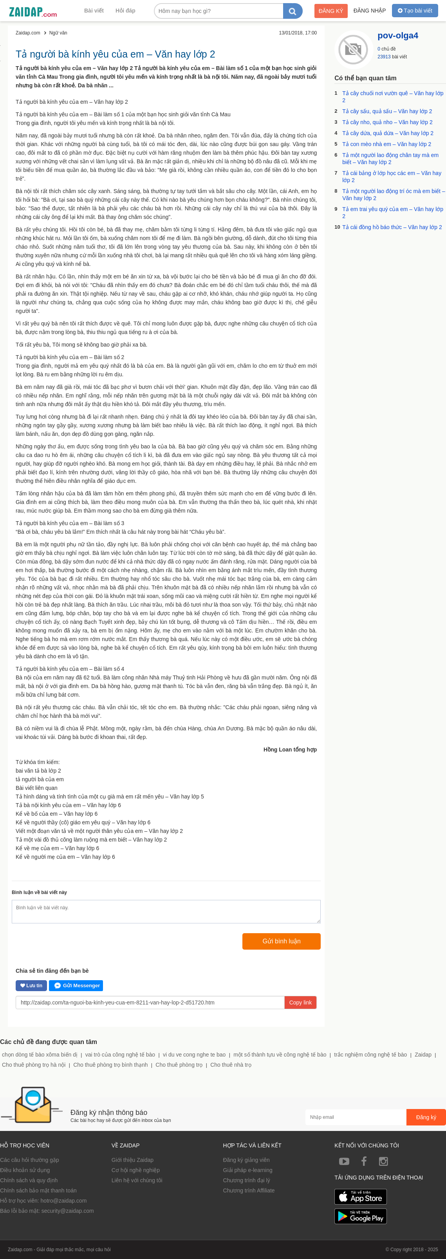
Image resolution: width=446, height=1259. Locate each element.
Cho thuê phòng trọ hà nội (33, 1065)
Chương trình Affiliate (249, 1190)
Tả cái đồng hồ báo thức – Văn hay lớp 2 (392, 227)
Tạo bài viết (415, 10)
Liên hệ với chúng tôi (137, 1180)
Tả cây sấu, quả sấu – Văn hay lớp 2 (387, 111)
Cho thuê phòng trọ (178, 1065)
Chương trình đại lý (246, 1180)
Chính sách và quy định (29, 1180)
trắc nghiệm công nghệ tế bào (370, 1054)
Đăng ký (331, 11)
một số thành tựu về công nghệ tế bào (279, 1054)
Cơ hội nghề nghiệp (136, 1170)
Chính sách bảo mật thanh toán (38, 1190)
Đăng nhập (370, 10)
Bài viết (94, 10)
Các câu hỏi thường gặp (29, 1160)
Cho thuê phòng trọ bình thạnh (110, 1065)
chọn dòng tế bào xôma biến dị (40, 1054)
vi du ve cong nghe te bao (194, 1054)
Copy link (300, 1002)
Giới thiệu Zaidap (132, 1160)
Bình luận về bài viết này (39, 892)
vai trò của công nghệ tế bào (120, 1054)
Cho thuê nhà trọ (230, 1065)
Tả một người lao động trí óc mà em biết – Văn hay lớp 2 (393, 194)
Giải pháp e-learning (248, 1170)
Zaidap (423, 1054)
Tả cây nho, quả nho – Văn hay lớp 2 (387, 122)
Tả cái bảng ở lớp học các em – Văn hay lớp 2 (391, 176)
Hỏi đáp (125, 10)
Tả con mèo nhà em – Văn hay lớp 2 (386, 144)
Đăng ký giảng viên (246, 1160)
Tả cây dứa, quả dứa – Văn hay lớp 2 (387, 133)
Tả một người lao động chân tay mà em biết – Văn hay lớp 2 (390, 158)
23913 (383, 57)
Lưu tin (31, 985)
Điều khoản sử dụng (25, 1170)
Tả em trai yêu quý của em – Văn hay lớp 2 (392, 212)
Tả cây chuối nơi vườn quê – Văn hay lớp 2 (392, 96)
